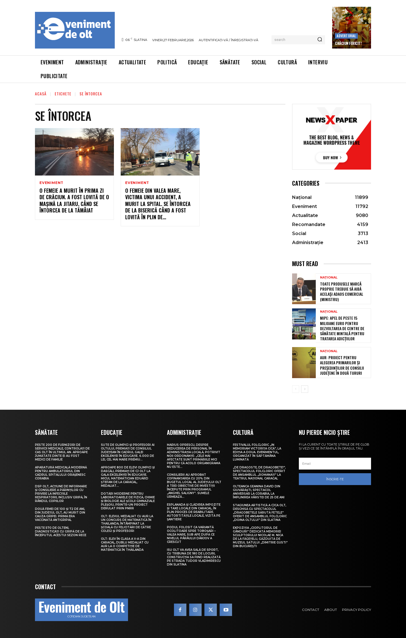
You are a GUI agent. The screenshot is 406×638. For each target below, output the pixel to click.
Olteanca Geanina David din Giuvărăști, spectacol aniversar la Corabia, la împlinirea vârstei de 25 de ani (258, 491)
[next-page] (304, 389)
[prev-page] (295, 389)
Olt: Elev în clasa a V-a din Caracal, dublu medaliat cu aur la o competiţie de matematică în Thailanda (125, 544)
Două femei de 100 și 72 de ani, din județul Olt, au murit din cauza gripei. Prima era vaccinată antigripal (60, 514)
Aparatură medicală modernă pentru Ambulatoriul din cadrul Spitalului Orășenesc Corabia (61, 473)
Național (328, 277)
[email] (335, 464)
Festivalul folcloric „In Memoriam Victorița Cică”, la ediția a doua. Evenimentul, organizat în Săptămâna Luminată (257, 452)
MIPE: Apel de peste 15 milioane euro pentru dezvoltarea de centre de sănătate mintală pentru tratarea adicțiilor (342, 328)
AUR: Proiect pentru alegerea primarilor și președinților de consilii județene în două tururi (342, 365)
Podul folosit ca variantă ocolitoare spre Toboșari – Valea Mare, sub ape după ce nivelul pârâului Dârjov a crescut (191, 534)
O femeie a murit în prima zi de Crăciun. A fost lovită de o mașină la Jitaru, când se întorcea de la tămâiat (74, 200)
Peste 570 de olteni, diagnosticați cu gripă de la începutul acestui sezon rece (60, 531)
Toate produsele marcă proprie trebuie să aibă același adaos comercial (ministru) (341, 291)
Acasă (41, 94)
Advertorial (346, 35)
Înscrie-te (335, 479)
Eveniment (51, 183)
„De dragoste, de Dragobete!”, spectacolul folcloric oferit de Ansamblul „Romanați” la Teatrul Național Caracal (259, 473)
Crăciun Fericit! (348, 43)
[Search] (319, 39)
